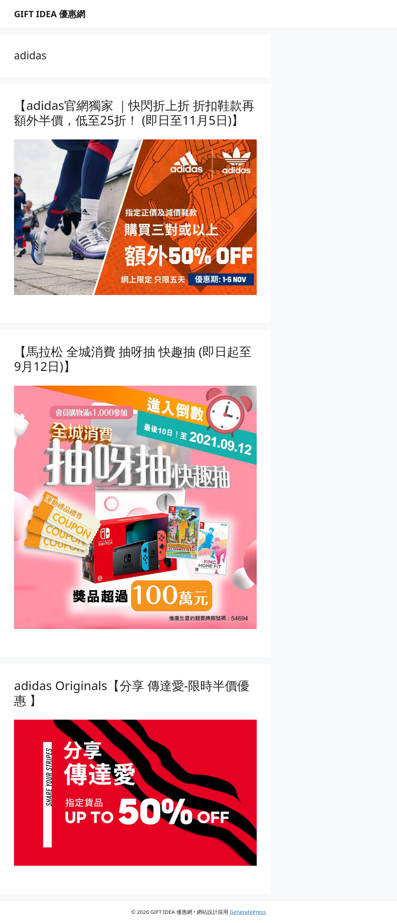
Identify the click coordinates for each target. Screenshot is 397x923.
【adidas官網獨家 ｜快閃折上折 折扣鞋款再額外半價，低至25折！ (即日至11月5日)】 (134, 112)
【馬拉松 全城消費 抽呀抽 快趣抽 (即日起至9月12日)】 (132, 358)
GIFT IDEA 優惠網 (49, 14)
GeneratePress (248, 911)
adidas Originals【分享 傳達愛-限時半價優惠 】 (131, 692)
